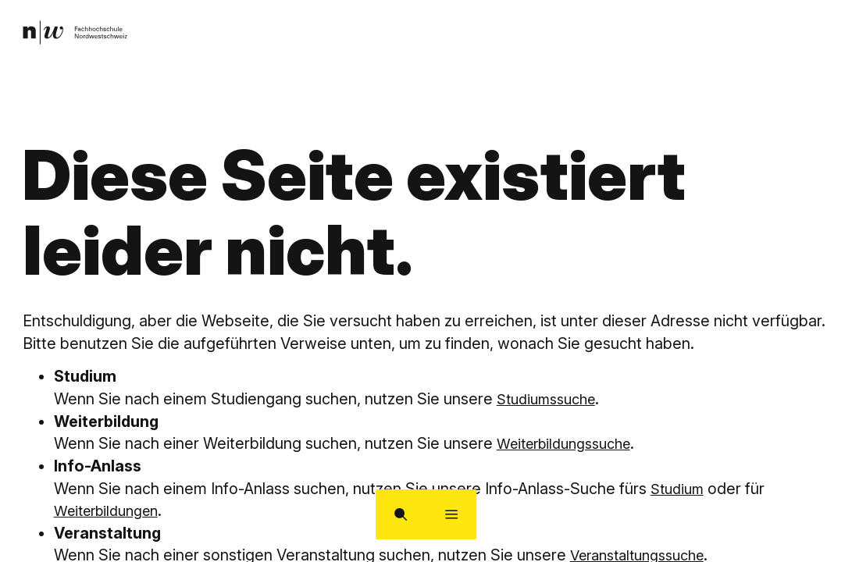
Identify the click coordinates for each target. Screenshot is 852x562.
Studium (680, 488)
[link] (80, 36)
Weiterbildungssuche (571, 443)
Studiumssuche (551, 398)
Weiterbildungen (112, 510)
